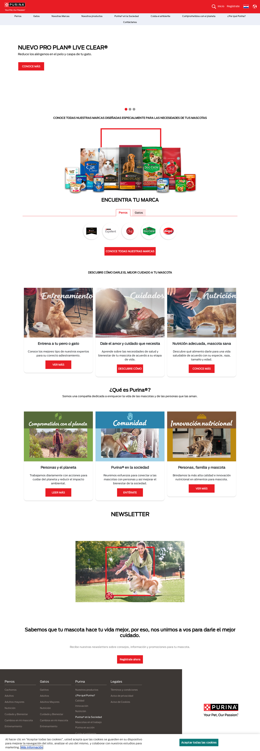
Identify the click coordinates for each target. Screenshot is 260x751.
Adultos (9, 695)
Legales (116, 681)
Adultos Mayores (50, 701)
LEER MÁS (58, 492)
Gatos (36, 16)
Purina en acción (85, 727)
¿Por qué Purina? (236, 16)
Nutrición (10, 708)
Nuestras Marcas (60, 16)
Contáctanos (130, 22)
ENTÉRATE (130, 492)
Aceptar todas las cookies (199, 742)
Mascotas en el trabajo (88, 722)
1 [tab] (126, 109)
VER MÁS (58, 364)
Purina (80, 681)
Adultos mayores (14, 701)
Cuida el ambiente (160, 16)
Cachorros (11, 689)
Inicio (221, 6)
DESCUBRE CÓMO (130, 368)
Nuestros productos (91, 16)
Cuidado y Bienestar (16, 714)
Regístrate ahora (130, 659)
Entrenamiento (13, 726)
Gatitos (44, 689)
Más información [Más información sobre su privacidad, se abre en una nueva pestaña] (32, 747)
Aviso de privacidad (122, 695)
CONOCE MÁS (21, 66)
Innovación (81, 705)
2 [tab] (130, 109)
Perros (17, 16)
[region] (130, 742)
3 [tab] (134, 109)
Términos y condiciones (124, 689)
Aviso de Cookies (120, 701)
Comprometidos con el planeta (198, 16)
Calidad (79, 700)
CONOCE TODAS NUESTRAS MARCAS (130, 251)
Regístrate (233, 6)
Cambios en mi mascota (19, 720)
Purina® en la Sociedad (126, 16)
